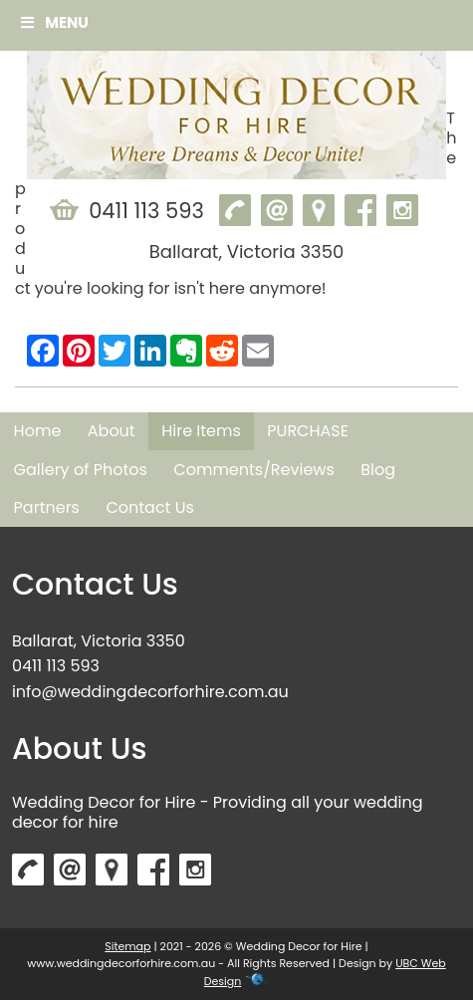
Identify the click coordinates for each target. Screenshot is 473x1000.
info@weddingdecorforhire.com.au (150, 691)
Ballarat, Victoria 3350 (98, 640)
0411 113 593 (56, 665)
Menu (55, 22)
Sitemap (127, 946)
